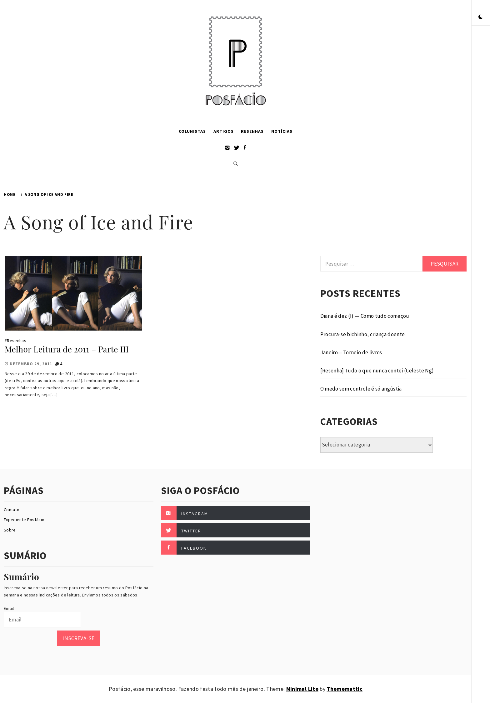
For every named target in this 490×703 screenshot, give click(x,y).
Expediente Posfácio (24, 519)
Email (9, 608)
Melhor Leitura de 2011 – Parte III (67, 349)
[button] (480, 17)
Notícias (281, 131)
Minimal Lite (302, 688)
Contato (11, 509)
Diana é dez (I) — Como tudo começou (364, 315)
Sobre (10, 530)
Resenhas (252, 131)
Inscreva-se (78, 638)
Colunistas (192, 131)
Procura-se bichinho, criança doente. (363, 334)
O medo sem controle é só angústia (361, 388)
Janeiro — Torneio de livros (351, 352)
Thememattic (344, 688)
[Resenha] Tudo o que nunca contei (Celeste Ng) (377, 370)
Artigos (223, 131)
